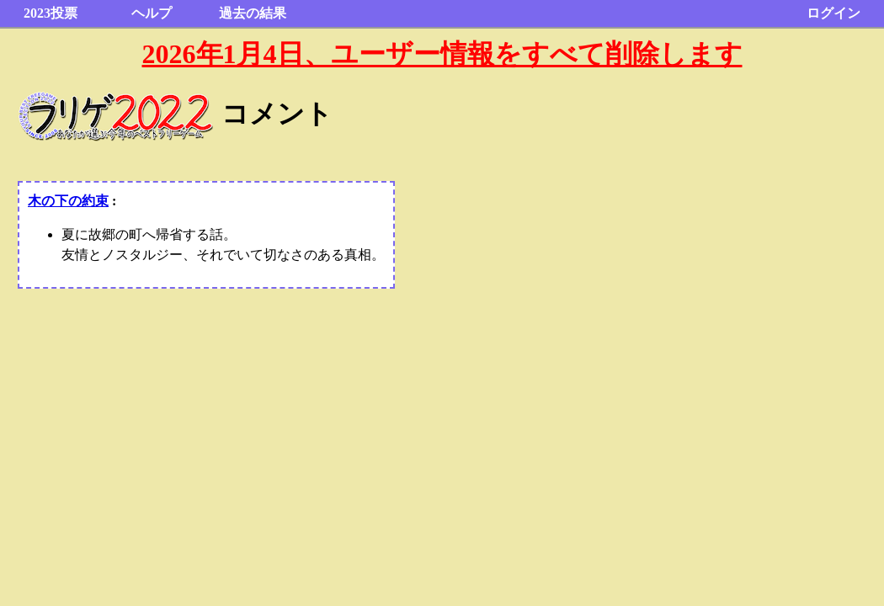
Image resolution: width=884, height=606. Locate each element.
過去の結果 (252, 13)
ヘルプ (151, 13)
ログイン (833, 13)
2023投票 (50, 13)
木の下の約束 (68, 201)
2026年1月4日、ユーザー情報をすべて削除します (442, 54)
